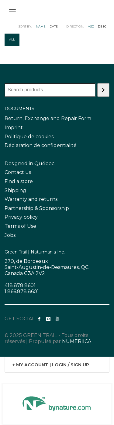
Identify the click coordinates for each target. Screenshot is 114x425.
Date (54, 26)
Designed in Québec (29, 163)
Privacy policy (21, 217)
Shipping (15, 190)
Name (41, 26)
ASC (91, 26)
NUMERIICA (76, 341)
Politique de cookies (29, 136)
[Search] (103, 90)
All (12, 39)
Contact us (18, 172)
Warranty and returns (31, 199)
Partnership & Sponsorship (37, 208)
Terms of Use (20, 226)
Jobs (10, 235)
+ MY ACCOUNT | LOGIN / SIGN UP (50, 365)
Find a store (19, 181)
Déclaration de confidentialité (41, 145)
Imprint (14, 127)
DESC (102, 26)
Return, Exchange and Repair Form (48, 118)
